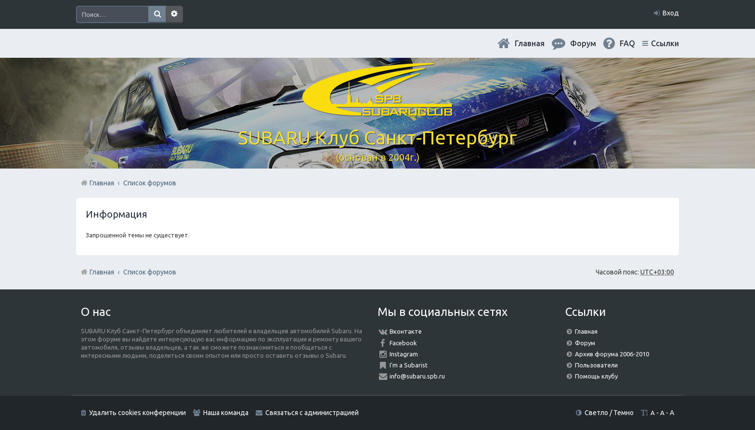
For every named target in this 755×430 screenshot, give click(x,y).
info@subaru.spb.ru (417, 376)
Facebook (403, 342)
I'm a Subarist (409, 365)
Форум (585, 342)
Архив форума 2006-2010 (612, 354)
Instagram (404, 354)
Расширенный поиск (174, 14)
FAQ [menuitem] (627, 43)
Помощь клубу (596, 376)
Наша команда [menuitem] (225, 413)
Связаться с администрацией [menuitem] (312, 413)
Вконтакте (406, 331)
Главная (530, 43)
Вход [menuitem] (671, 13)
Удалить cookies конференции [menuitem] (137, 413)
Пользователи (596, 365)
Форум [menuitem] (583, 43)
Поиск (157, 14)
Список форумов (149, 272)
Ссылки (665, 43)
